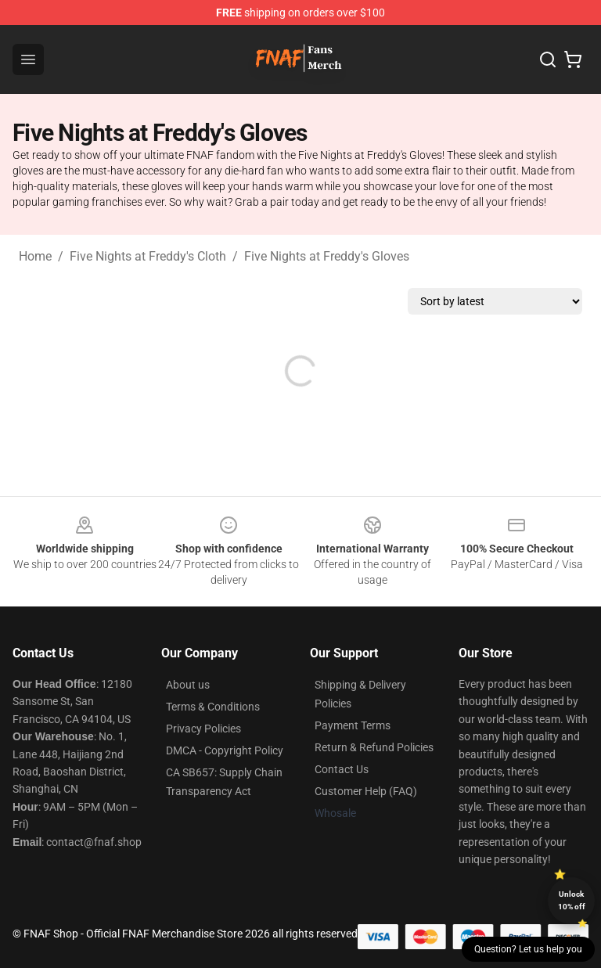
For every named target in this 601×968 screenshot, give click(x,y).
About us (188, 684)
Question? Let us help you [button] (528, 949)
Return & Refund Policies (374, 747)
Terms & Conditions (213, 706)
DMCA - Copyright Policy (224, 750)
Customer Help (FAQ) (366, 791)
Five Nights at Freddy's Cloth (148, 256)
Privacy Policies (203, 728)
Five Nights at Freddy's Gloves (326, 256)
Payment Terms (352, 725)
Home (35, 256)
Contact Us (342, 769)
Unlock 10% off (571, 900)
